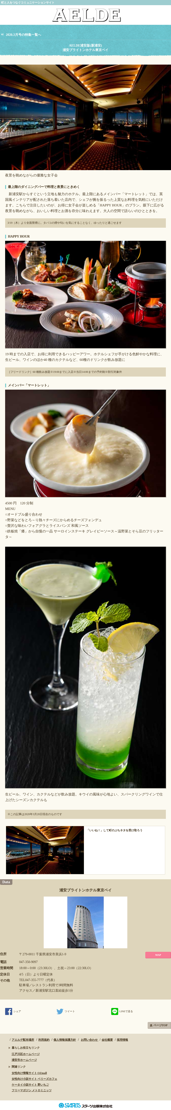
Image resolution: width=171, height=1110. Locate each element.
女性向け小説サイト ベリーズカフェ (34, 1079)
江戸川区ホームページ (26, 1054)
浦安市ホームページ (24, 1060)
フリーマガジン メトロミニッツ (32, 1090)
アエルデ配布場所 (23, 1039)
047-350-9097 (28, 962)
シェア (13, 1011)
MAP (158, 954)
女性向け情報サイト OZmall (29, 1073)
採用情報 (122, 1039)
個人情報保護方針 (64, 1039)
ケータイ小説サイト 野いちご (30, 1084)
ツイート (66, 1011)
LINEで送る (122, 1011)
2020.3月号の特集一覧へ (23, 35)
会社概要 (107, 1039)
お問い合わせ (89, 1039)
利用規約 (44, 1039)
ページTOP (160, 1025)
